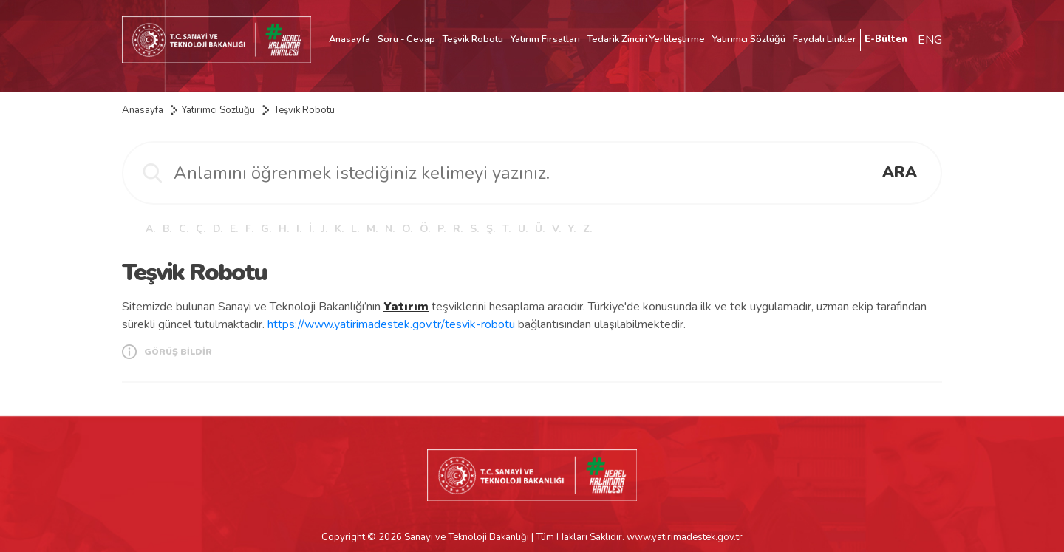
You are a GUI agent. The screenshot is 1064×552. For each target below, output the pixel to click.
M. (372, 229)
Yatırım (406, 307)
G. (266, 229)
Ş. (490, 229)
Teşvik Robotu (473, 39)
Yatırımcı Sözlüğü (748, 39)
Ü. (540, 229)
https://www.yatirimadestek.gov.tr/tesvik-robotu (391, 324)
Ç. (200, 229)
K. (339, 229)
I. (298, 229)
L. (355, 229)
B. (167, 229)
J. (324, 229)
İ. (311, 229)
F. (249, 229)
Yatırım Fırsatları (545, 39)
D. (217, 229)
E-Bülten (885, 39)
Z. (587, 229)
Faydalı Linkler (824, 39)
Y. (572, 229)
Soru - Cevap (406, 39)
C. (183, 229)
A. (150, 229)
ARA (899, 172)
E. (234, 229)
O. (407, 229)
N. (390, 229)
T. (506, 229)
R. (458, 229)
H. (284, 229)
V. (556, 229)
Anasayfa (349, 39)
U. (523, 229)
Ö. (425, 229)
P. (441, 229)
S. (474, 229)
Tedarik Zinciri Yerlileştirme (646, 39)
